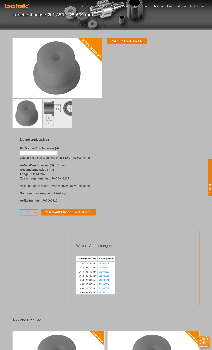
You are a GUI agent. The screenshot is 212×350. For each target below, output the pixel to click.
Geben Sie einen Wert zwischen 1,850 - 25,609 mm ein (56, 157)
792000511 (104, 268)
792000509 (104, 263)
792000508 (104, 288)
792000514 (104, 284)
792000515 (104, 292)
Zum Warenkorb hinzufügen (68, 212)
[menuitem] (194, 6)
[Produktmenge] (29, 212)
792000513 (104, 280)
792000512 (104, 272)
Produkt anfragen (126, 40)
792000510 (104, 276)
